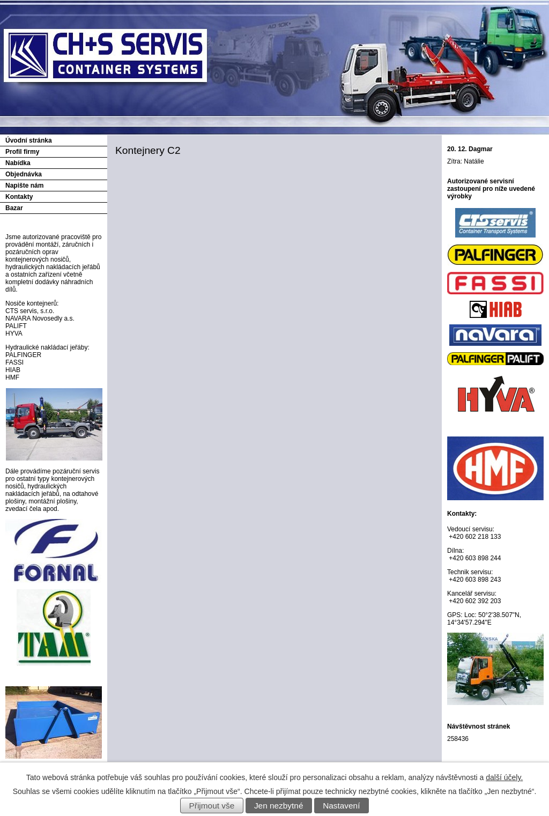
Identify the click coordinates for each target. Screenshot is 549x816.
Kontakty (19, 197)
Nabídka (18, 163)
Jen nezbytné (278, 805)
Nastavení (341, 805)
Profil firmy (22, 151)
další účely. (504, 777)
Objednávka (23, 174)
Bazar (14, 208)
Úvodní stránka (28, 140)
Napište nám (24, 185)
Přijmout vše (212, 805)
